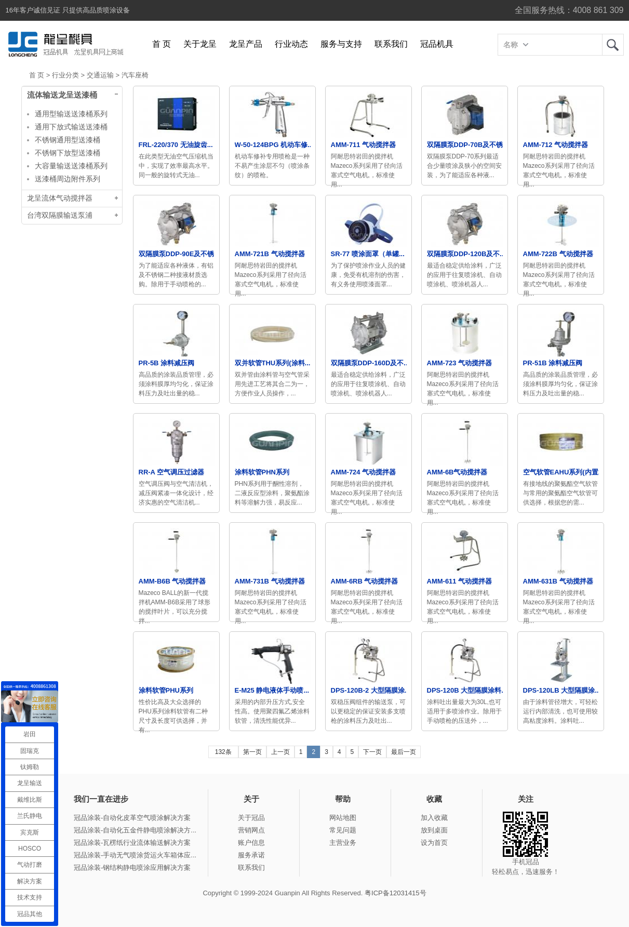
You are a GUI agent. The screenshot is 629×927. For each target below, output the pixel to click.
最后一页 (403, 752)
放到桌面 (434, 830)
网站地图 (342, 818)
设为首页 (434, 842)
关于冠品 (251, 818)
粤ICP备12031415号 (395, 893)
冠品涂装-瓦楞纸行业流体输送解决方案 (132, 842)
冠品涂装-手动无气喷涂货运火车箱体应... (135, 855)
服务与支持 (341, 43)
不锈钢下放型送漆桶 (67, 153)
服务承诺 (251, 855)
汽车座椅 (135, 75)
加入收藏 (434, 818)
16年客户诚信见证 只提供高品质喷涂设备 (68, 10)
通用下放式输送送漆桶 (71, 127)
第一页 (252, 752)
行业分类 (65, 75)
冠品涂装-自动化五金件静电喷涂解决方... (135, 830)
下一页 (372, 752)
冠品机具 (436, 43)
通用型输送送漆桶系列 (71, 114)
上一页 (280, 752)
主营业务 (342, 842)
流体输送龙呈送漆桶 (62, 95)
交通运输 (100, 75)
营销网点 (251, 830)
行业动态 (291, 43)
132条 (223, 752)
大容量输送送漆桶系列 (71, 166)
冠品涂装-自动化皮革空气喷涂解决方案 (132, 818)
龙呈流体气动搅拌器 (59, 198)
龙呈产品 (245, 43)
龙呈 (613, 44)
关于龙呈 (200, 43)
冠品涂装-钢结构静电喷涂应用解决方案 (132, 867)
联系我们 (391, 43)
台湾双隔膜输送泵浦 (59, 215)
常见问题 (342, 830)
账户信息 (251, 842)
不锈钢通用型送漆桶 (67, 140)
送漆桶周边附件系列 (67, 179)
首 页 (161, 43)
